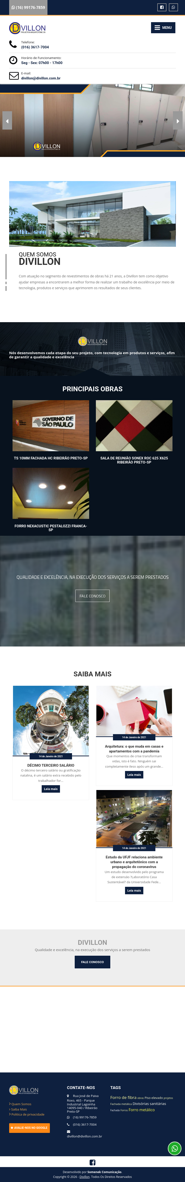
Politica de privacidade (26, 1114)
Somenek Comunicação (104, 1172)
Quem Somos (20, 1104)
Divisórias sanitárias (149, 1103)
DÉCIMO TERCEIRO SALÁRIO (50, 765)
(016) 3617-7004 (35, 47)
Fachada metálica (121, 1104)
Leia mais (51, 789)
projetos (168, 1098)
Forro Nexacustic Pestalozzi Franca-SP (51, 528)
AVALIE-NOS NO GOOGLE (29, 1128)
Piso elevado (154, 1098)
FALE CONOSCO (92, 596)
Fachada (115, 1110)
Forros (124, 1110)
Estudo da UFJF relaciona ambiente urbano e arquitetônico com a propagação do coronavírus (134, 862)
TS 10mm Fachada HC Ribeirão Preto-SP (51, 458)
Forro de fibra (123, 1097)
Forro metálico (142, 1109)
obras (140, 1098)
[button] (7, 120)
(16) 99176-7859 (85, 1117)
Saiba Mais (18, 1109)
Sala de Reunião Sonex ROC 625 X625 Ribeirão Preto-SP (134, 460)
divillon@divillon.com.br (40, 78)
